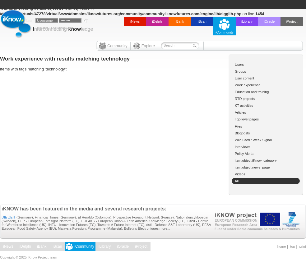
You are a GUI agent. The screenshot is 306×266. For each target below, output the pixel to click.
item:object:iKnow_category (256, 160)
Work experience (247, 85)
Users (239, 64)
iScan (202, 21)
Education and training (252, 92)
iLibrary (247, 21)
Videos (240, 174)
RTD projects (245, 99)
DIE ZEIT (9, 217)
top (292, 246)
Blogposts (242, 133)
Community (117, 45)
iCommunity (225, 32)
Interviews (242, 147)
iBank (179, 21)
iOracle (269, 21)
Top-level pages (247, 119)
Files (238, 126)
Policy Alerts (244, 154)
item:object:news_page (252, 167)
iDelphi (157, 21)
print (302, 246)
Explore (148, 45)
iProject (292, 21)
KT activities (244, 105)
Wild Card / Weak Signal (253, 140)
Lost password (62, 28)
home (281, 246)
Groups (240, 71)
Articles (240, 112)
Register (41, 28)
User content (244, 78)
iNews (135, 21)
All (237, 181)
